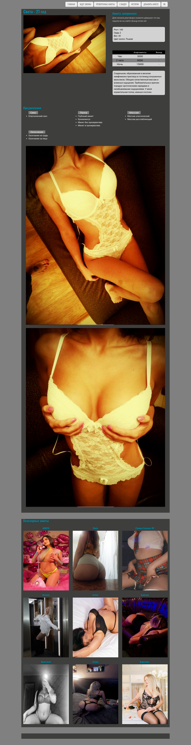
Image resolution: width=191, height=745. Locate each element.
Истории (135, 4)
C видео (122, 4)
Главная (71, 4)
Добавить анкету (151, 4)
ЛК (164, 4)
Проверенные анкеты (105, 4)
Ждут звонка (85, 4)
